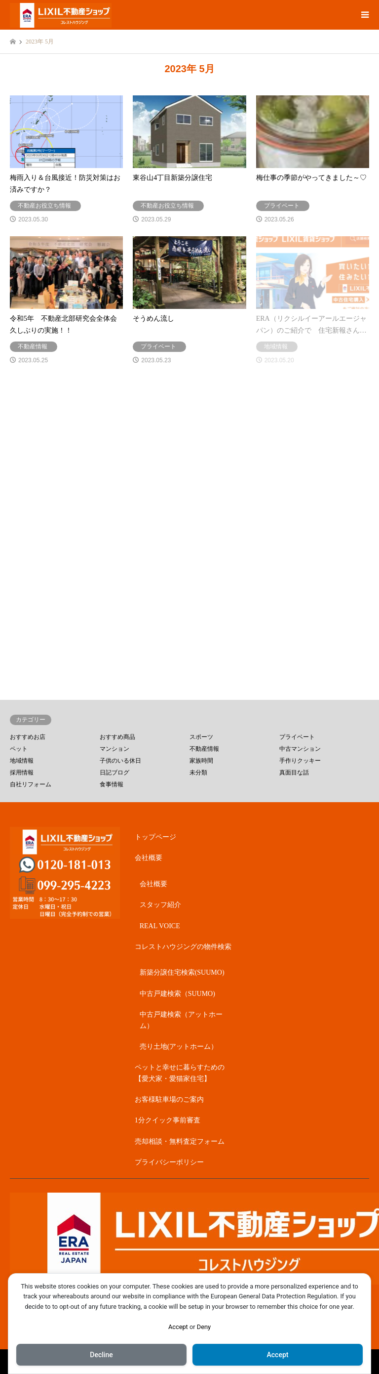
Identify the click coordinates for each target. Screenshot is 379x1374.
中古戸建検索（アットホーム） (181, 1020)
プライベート (297, 736)
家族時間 (201, 760)
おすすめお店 (27, 736)
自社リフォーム (30, 784)
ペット (19, 748)
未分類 (198, 772)
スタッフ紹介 (160, 904)
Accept (178, 1327)
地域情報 (22, 760)
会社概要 (148, 857)
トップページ (155, 837)
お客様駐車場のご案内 (169, 1099)
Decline (101, 1355)
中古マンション (300, 748)
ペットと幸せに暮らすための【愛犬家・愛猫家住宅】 (180, 1073)
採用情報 (22, 772)
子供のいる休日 (120, 760)
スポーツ (201, 736)
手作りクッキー (300, 760)
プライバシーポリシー (169, 1162)
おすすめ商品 (117, 736)
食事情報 (111, 784)
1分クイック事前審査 (167, 1120)
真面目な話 (294, 772)
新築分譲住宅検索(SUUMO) (182, 972)
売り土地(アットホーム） (179, 1046)
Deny (204, 1327)
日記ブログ (114, 772)
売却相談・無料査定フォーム (180, 1141)
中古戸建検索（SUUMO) (177, 993)
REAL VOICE (160, 926)
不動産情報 (204, 748)
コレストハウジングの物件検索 (183, 946)
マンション (114, 748)
